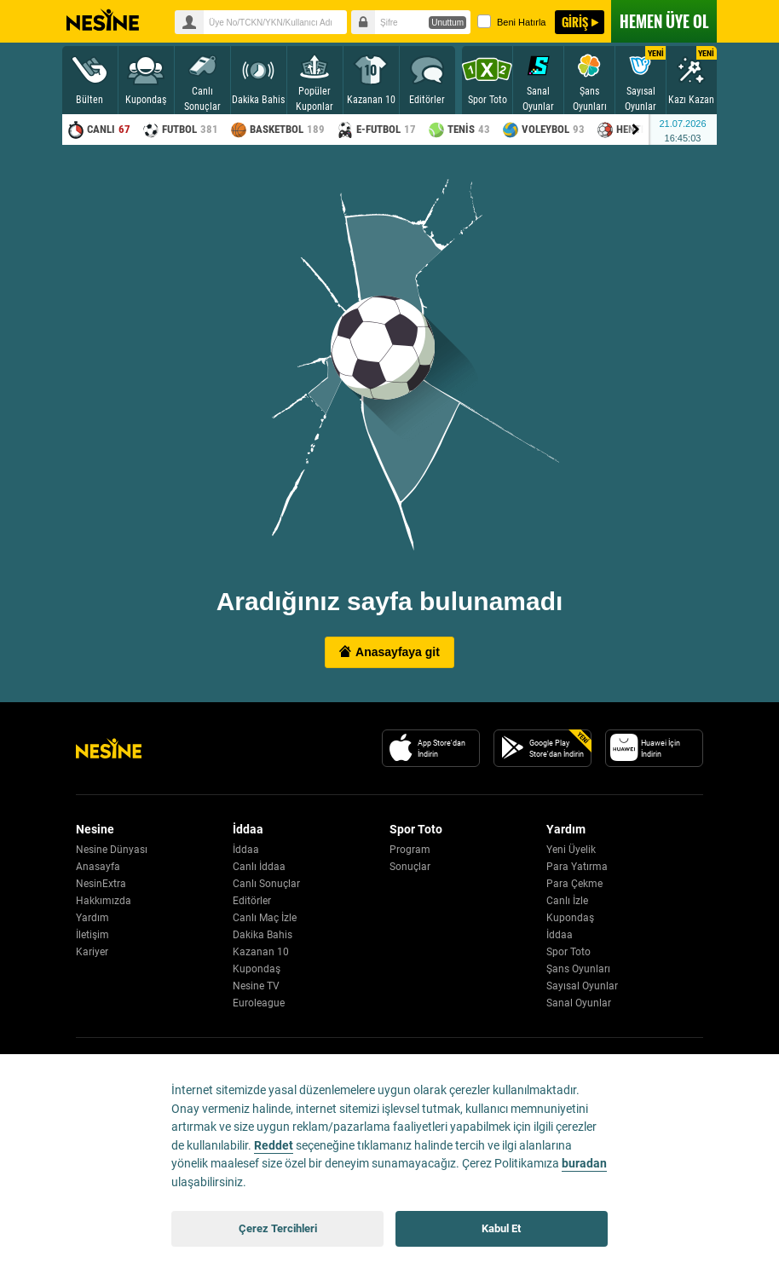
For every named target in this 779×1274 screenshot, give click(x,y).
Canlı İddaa (259, 867)
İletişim (92, 935)
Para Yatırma (577, 867)
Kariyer (92, 952)
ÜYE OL (664, 21)
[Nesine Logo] (108, 748)
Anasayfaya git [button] (389, 652)
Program (410, 850)
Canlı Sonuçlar (266, 884)
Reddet (273, 1146)
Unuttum (447, 22)
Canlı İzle (567, 901)
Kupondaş (256, 969)
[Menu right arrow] (636, 129)
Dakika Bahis (262, 935)
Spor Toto (568, 952)
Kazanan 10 (261, 952)
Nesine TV (256, 986)
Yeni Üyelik (571, 850)
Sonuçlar (410, 867)
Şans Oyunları (578, 969)
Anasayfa (98, 867)
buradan (584, 1163)
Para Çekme (574, 884)
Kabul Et (501, 1228)
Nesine (102, 20)
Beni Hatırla (511, 21)
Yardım (92, 918)
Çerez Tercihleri (278, 1228)
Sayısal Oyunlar (582, 986)
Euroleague (259, 1003)
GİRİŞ (575, 22)
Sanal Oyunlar (578, 1003)
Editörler (252, 901)
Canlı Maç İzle (265, 918)
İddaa (246, 850)
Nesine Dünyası (111, 850)
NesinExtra (101, 884)
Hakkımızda (103, 901)
